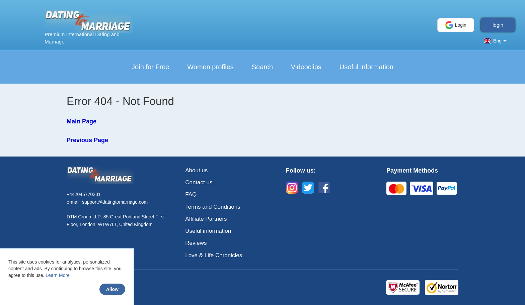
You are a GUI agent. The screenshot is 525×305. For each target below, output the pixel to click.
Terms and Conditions (212, 207)
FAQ (191, 194)
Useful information (366, 67)
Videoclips (306, 67)
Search (262, 67)
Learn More (58, 275)
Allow (112, 289)
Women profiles (210, 67)
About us (196, 170)
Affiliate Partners (206, 219)
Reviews (196, 243)
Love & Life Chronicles (213, 255)
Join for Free (150, 67)
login (498, 25)
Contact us (198, 182)
